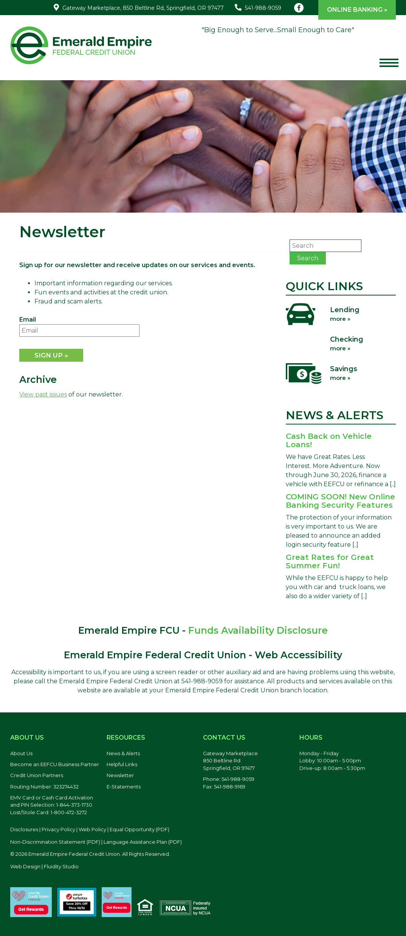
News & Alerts (123, 753)
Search (307, 258)
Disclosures (24, 829)
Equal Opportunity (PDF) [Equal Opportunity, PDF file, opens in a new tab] (139, 829)
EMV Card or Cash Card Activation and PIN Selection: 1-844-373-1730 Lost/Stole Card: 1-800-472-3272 (51, 805)
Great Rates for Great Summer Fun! (330, 561)
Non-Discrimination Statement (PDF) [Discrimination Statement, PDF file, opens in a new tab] (55, 842)
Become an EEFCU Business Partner (54, 764)
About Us (21, 753)
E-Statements (124, 787)
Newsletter (120, 775)
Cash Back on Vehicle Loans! (329, 440)
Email (27, 319)
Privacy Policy (58, 829)
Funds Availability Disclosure (258, 630)
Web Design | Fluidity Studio (44, 866)
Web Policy (92, 829)
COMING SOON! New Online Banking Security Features (340, 501)
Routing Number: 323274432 (44, 787)
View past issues (43, 394)
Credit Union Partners (36, 775)
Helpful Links (122, 764)
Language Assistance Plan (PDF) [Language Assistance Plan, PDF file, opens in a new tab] (143, 842)
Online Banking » (357, 9)
